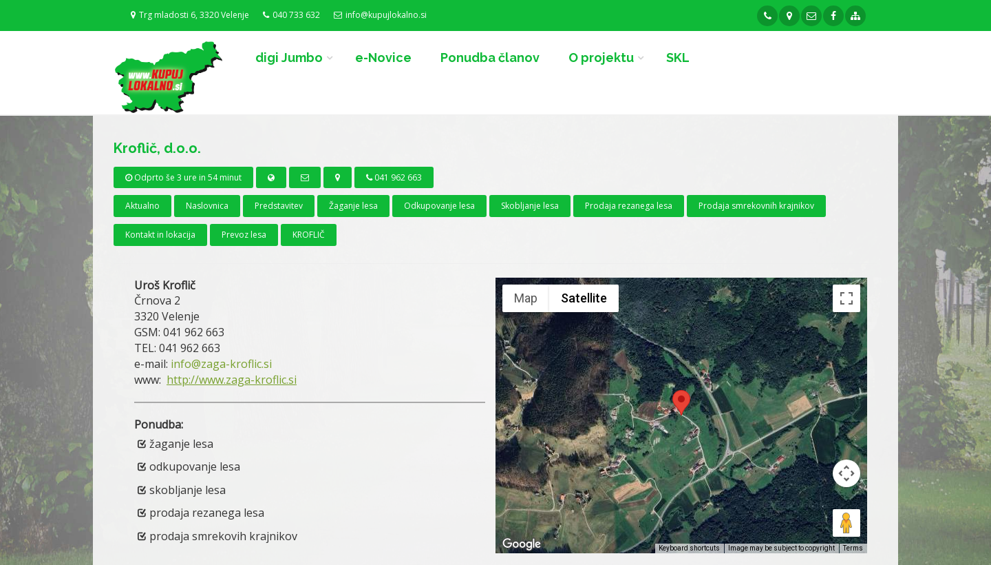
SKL (678, 57)
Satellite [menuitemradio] (584, 298)
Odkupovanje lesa (439, 206)
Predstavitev (279, 206)
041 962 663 (394, 177)
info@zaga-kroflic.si (221, 363)
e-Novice (383, 57)
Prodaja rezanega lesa (628, 206)
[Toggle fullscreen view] (846, 298)
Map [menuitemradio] (525, 298)
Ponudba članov (490, 57)
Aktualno (142, 206)
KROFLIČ (308, 234)
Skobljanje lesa (530, 206)
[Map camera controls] (846, 473)
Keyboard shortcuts (689, 548)
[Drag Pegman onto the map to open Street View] (846, 523)
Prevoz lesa (244, 234)
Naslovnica (207, 206)
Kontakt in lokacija (160, 234)
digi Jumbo (289, 57)
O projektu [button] (601, 57)
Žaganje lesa (353, 206)
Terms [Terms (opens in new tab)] (853, 548)
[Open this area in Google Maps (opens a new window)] (521, 544)
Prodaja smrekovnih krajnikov (756, 206)
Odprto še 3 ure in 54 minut (183, 177)
